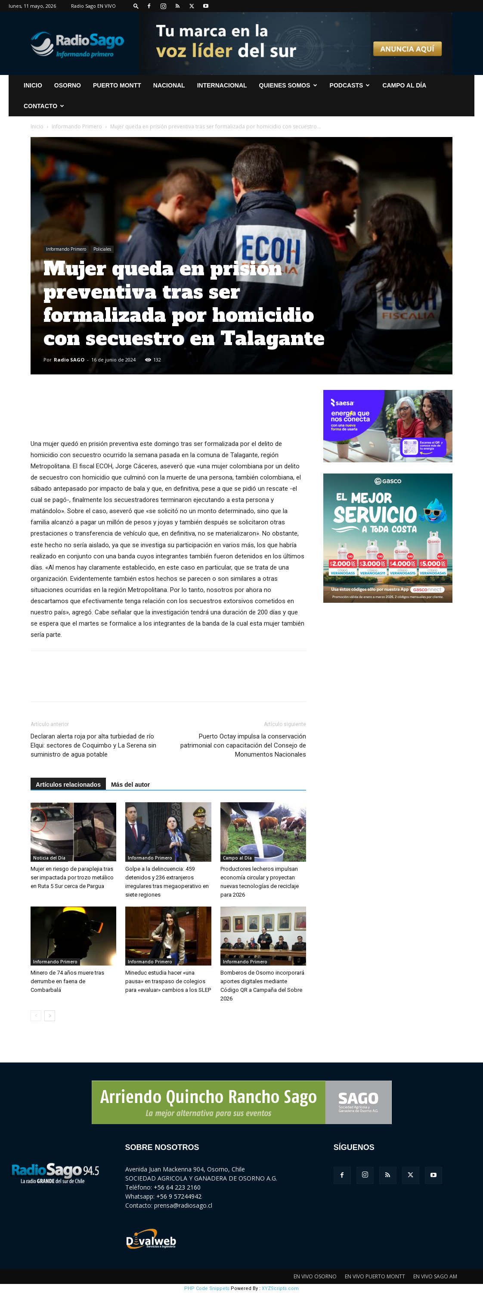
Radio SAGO (69, 359)
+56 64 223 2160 (177, 1187)
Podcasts (350, 85)
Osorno (67, 85)
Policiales (102, 249)
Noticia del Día (49, 858)
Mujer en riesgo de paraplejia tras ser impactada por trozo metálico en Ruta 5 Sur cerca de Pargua (72, 877)
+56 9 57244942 (178, 1196)
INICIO (33, 85)
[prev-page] (36, 1015)
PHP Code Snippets (206, 1288)
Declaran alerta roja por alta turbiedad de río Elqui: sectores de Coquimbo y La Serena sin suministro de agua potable (93, 745)
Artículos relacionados (68, 784)
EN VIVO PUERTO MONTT (375, 1276)
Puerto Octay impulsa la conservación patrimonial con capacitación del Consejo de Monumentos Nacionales (243, 745)
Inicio (37, 126)
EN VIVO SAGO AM (435, 1276)
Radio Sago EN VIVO (93, 6)
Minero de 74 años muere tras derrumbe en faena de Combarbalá (67, 981)
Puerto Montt (117, 85)
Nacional (169, 85)
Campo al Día (404, 85)
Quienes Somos (288, 85)
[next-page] (49, 1015)
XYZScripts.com (280, 1288)
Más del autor (130, 784)
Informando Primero (77, 126)
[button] (136, 6)
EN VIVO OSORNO (315, 1276)
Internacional (222, 85)
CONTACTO (44, 106)
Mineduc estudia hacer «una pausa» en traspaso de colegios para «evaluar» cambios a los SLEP (168, 981)
